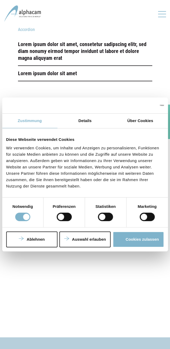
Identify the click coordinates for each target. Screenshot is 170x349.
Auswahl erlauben (89, 239)
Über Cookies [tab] (140, 120)
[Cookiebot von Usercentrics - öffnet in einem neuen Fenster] (141, 105)
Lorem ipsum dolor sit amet (47, 73)
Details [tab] (85, 120)
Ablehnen (36, 239)
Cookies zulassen (142, 239)
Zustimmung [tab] (30, 120)
